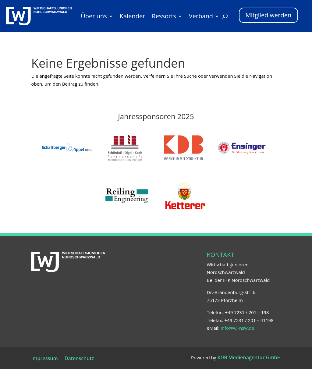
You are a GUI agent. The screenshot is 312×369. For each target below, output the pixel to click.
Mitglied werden (268, 15)
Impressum (44, 359)
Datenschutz (79, 359)
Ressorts (164, 16)
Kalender (132, 16)
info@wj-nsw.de (237, 328)
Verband (201, 16)
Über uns (94, 16)
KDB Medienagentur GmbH (249, 357)
